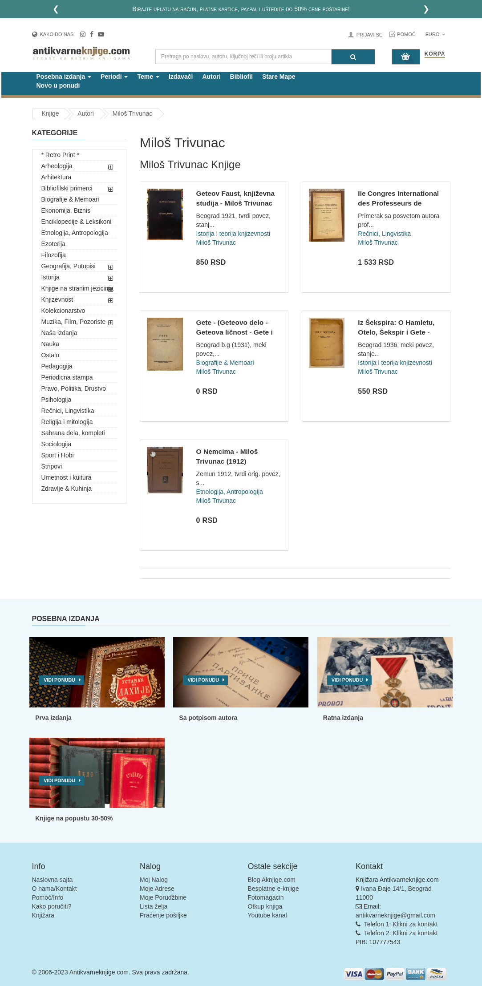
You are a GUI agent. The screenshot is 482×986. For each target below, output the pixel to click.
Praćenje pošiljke (163, 915)
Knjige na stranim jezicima (77, 288)
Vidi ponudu (59, 680)
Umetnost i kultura (66, 477)
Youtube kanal (267, 915)
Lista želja (153, 906)
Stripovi (51, 466)
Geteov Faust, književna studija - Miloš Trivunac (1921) (235, 203)
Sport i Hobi (57, 455)
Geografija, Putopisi (68, 266)
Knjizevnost (57, 299)
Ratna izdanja (343, 717)
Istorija (50, 277)
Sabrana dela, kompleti (73, 432)
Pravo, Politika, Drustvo (73, 388)
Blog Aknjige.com (272, 879)
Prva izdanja (53, 717)
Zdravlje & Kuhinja (66, 488)
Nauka (50, 344)
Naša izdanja (59, 332)
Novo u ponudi (58, 85)
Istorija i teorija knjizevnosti (233, 233)
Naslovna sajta (52, 879)
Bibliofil (241, 76)
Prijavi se (369, 34)
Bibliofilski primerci (67, 188)
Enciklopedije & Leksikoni (76, 221)
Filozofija (53, 255)
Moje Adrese (157, 888)
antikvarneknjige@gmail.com (395, 915)
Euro (435, 34)
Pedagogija (57, 366)
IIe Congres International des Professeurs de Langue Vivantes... (398, 203)
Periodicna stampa (67, 377)
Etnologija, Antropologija (74, 232)
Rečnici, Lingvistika (67, 410)
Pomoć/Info (48, 897)
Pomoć (406, 34)
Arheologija (57, 166)
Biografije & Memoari (70, 199)
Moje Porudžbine (163, 897)
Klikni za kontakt (415, 924)
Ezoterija (53, 243)
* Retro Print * (60, 154)
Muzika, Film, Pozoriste (73, 321)
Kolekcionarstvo (63, 310)
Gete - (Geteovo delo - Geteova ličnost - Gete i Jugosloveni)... (234, 332)
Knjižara (43, 915)
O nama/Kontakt (54, 888)
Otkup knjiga (265, 906)
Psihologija (56, 399)
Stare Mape (279, 76)
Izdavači (181, 76)
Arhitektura (56, 177)
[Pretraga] (353, 57)
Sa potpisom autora (208, 717)
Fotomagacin (266, 897)
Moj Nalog (154, 879)
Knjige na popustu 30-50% (74, 818)
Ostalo (50, 355)
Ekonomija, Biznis (66, 210)
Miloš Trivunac (132, 113)
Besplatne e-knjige (273, 888)
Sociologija (56, 444)
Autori (211, 76)
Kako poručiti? (52, 906)
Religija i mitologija (67, 421)
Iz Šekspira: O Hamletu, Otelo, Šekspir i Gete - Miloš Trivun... (396, 332)
